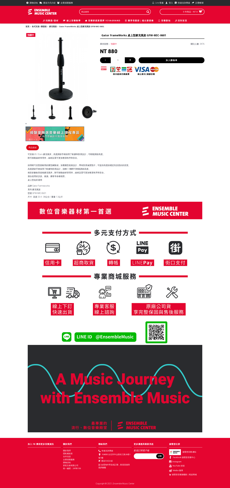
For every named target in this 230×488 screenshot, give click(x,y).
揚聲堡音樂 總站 (182, 452)
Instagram (175, 461)
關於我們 (67, 450)
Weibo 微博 (176, 471)
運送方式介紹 (105, 461)
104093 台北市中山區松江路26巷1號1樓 (114, 456)
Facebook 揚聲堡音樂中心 (182, 458)
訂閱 (159, 456)
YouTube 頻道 (177, 466)
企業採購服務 (69, 459)
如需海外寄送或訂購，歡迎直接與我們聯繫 (114, 466)
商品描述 (32, 147)
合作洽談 (67, 456)
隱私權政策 (68, 453)
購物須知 (67, 462)
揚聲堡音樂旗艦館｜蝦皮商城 (183, 474)
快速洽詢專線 (105, 451)
